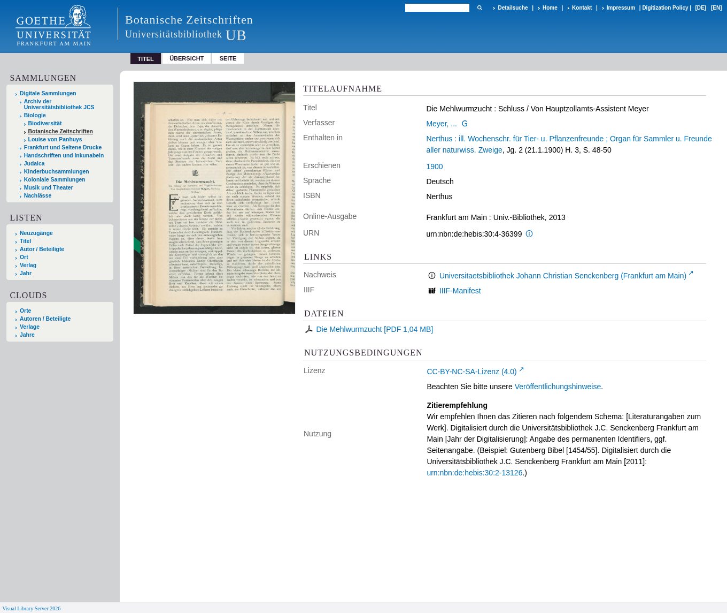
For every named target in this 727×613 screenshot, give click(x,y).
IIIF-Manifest (460, 290)
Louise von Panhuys (55, 139)
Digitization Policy (665, 8)
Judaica (34, 164)
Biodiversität (45, 123)
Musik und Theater (48, 188)
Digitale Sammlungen (48, 93)
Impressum (621, 8)
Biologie (35, 115)
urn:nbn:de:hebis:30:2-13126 (474, 472)
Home (550, 8)
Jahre (27, 335)
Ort (24, 257)
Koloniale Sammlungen (55, 180)
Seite (228, 58)
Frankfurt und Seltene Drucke (63, 147)
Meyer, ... (441, 123)
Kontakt (582, 8)
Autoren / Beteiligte (45, 319)
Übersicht (186, 58)
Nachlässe (37, 196)
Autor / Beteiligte (42, 249)
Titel (25, 241)
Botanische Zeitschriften (60, 131)
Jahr (26, 273)
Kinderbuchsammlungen (56, 172)
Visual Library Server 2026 (31, 608)
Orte (25, 311)
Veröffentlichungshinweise (558, 386)
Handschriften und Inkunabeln (64, 155)
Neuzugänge (36, 233)
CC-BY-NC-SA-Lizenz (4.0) (471, 371)
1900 (434, 166)
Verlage (30, 327)
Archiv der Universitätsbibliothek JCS (59, 104)
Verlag (28, 265)
